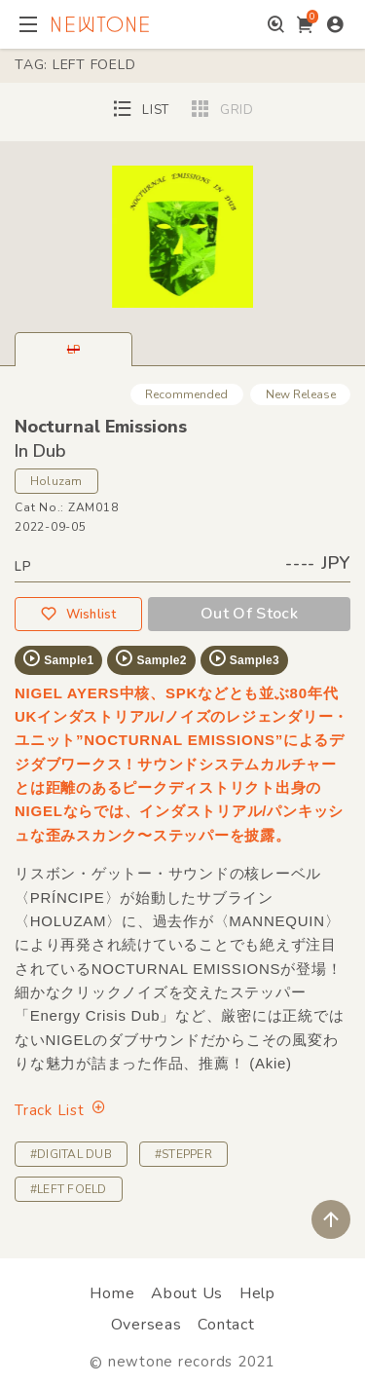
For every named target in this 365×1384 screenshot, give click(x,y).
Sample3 (243, 658)
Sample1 (57, 658)
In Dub (40, 451)
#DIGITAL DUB (71, 1154)
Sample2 (150, 658)
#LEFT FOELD (68, 1189)
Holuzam (56, 481)
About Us (187, 1293)
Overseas (146, 1324)
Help (257, 1293)
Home (112, 1293)
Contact (226, 1324)
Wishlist (78, 614)
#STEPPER (183, 1154)
